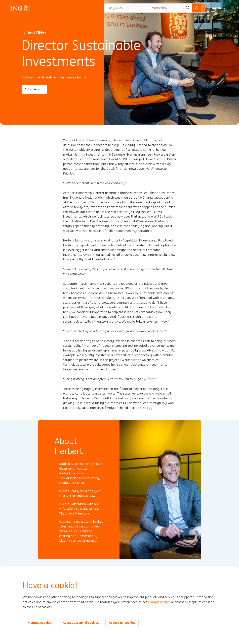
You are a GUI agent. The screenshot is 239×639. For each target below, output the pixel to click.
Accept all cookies (122, 623)
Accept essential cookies (81, 623)
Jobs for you (34, 89)
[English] (218, 8)
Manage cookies (159, 602)
